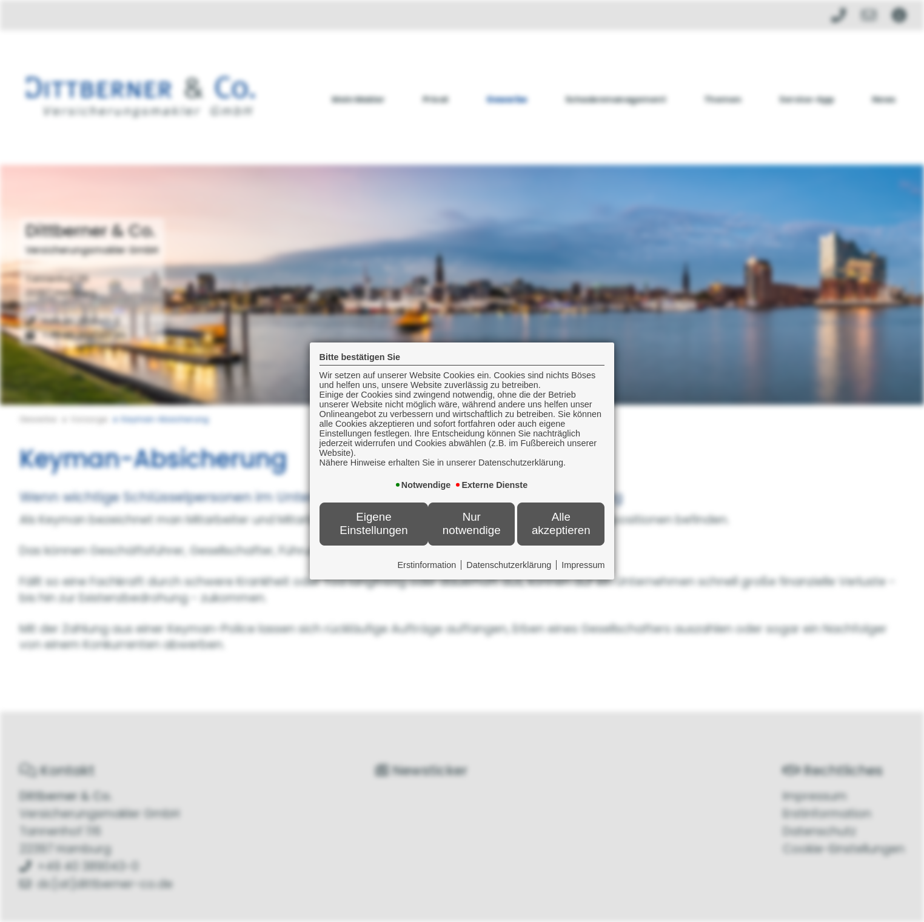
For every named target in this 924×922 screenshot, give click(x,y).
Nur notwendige (472, 523)
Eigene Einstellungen (373, 523)
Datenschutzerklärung (508, 565)
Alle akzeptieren (561, 523)
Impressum (582, 565)
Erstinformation (427, 565)
